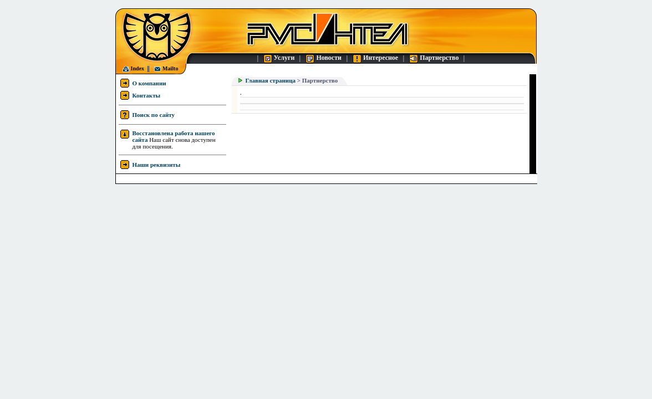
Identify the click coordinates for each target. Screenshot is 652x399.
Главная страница (271, 80)
